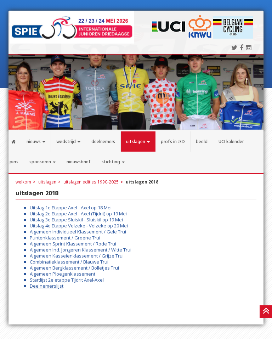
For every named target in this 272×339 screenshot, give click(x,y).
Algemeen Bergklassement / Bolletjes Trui (74, 264)
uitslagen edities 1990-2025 (91, 178)
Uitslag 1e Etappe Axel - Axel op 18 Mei (71, 204)
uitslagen (47, 178)
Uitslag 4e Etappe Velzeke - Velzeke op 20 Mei (79, 222)
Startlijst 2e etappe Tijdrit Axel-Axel (67, 276)
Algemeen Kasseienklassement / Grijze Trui (77, 252)
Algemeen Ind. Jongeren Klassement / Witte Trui (80, 246)
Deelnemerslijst (46, 282)
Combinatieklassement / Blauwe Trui (69, 258)
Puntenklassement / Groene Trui (65, 234)
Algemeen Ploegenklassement (62, 270)
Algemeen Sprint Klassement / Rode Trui (73, 240)
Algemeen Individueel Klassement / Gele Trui (78, 228)
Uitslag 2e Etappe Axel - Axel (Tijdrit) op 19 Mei (78, 210)
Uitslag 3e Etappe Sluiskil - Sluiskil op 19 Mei (76, 216)
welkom (23, 178)
